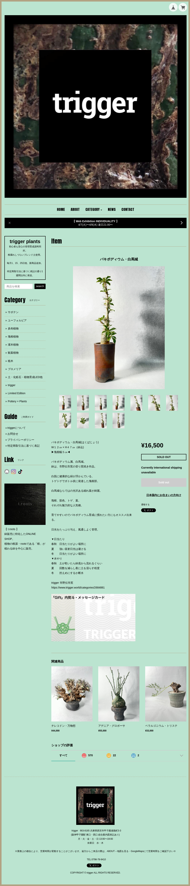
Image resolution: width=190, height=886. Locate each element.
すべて (63, 755)
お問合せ (12, 433)
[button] (94, 210)
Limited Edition (16, 393)
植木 (10, 360)
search (40, 286)
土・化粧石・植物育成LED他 (25, 377)
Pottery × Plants (17, 401)
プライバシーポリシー (20, 439)
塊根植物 (13, 336)
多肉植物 (13, 328)
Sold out (163, 482)
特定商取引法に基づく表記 (23, 445)
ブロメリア (14, 369)
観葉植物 (13, 352)
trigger (12, 385)
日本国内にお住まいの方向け (163, 495)
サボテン (13, 312)
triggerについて (16, 427)
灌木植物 (13, 344)
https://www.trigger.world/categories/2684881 (78, 587)
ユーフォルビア (17, 320)
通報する (145, 504)
